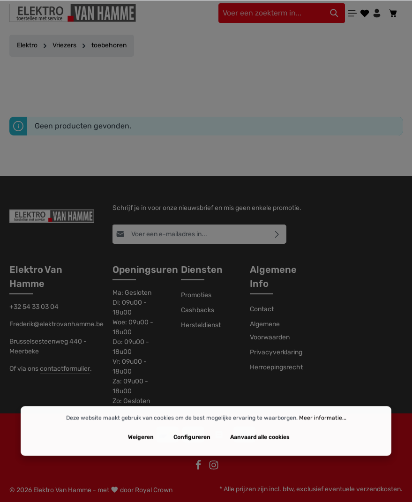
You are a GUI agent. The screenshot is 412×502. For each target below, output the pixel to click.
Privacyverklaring (276, 352)
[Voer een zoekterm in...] (271, 13)
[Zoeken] (334, 13)
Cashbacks (197, 310)
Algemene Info (273, 276)
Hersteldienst (201, 325)
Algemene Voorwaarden (270, 330)
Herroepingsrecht (276, 367)
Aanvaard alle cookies (260, 454)
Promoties (196, 295)
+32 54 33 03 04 (34, 307)
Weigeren (141, 454)
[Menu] (352, 13)
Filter (206, 86)
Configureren (191, 454)
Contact (262, 309)
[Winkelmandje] (393, 13)
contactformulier (65, 369)
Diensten (202, 269)
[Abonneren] (277, 234)
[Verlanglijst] (365, 13)
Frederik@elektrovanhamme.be (51, 324)
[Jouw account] (377, 13)
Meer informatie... (322, 435)
